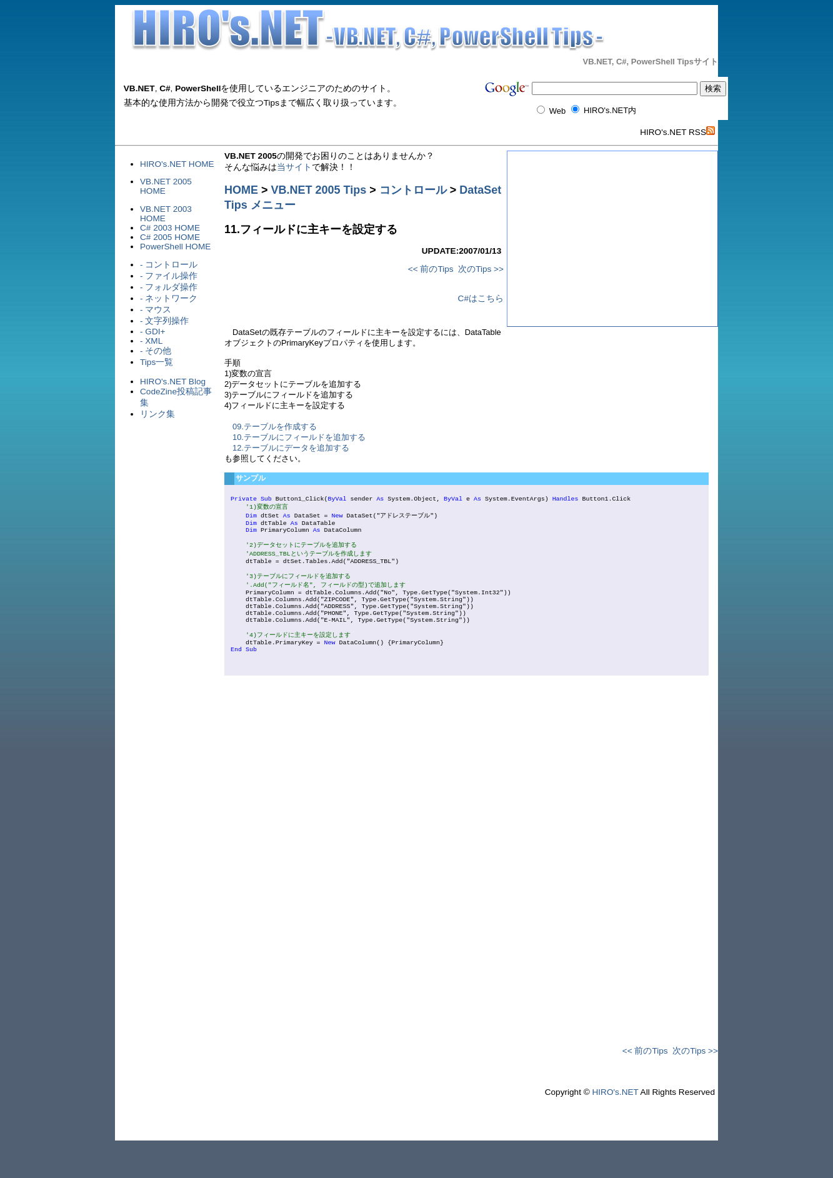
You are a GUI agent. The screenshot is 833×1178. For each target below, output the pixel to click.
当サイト (294, 167)
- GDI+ (152, 331)
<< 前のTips (431, 269)
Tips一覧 (156, 362)
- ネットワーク (168, 298)
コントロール (413, 190)
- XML (151, 341)
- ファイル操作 (168, 276)
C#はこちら (481, 298)
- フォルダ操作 (168, 287)
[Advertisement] (190, 457)
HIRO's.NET (615, 1124)
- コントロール (168, 264)
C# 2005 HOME (170, 237)
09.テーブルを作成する (274, 426)
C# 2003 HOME (170, 227)
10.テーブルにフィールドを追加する (299, 437)
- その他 (155, 351)
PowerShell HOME (175, 246)
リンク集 (157, 414)
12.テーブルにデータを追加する (290, 447)
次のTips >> (481, 269)
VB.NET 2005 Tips (319, 190)
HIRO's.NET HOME (177, 164)
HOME (241, 190)
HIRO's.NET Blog (173, 381)
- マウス (155, 309)
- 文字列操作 (164, 321)
